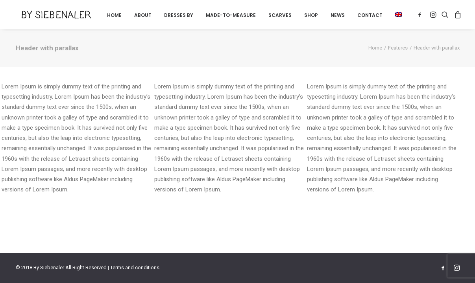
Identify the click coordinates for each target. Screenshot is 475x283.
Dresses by (178, 15)
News (338, 15)
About (143, 15)
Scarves (280, 15)
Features (398, 48)
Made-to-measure (231, 15)
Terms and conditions (134, 267)
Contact (370, 15)
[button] (396, 14)
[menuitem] (114, 15)
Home (114, 15)
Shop (311, 15)
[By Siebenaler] (47, 14)
